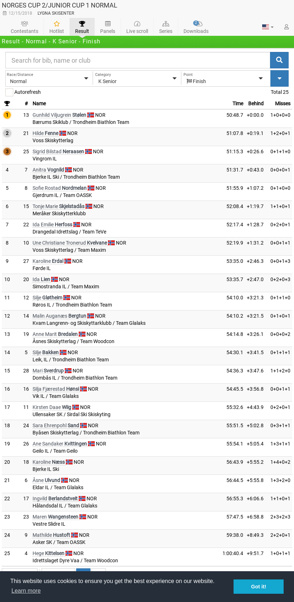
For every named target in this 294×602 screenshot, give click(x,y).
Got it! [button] (258, 586)
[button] (268, 27)
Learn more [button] (26, 591)
